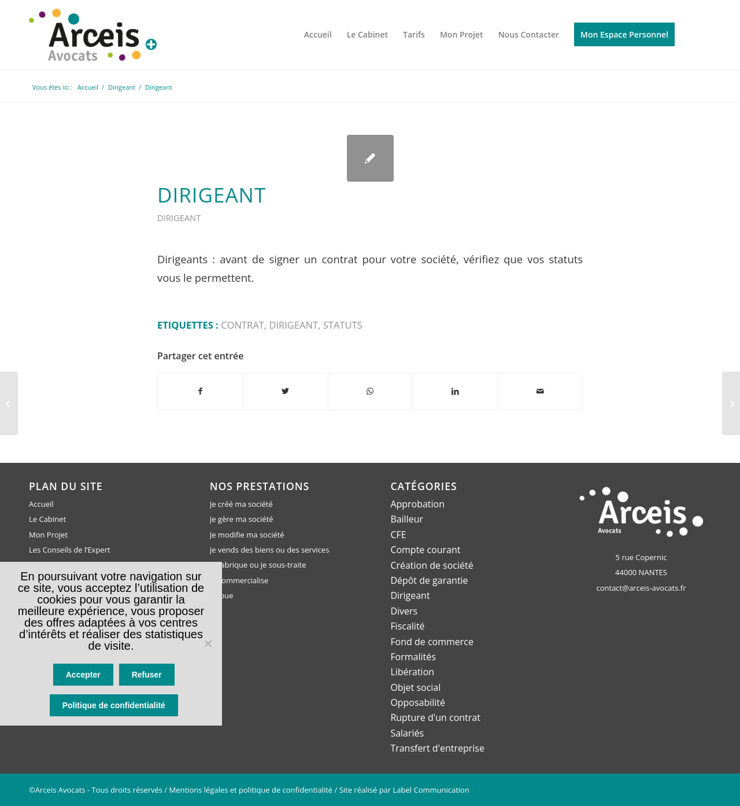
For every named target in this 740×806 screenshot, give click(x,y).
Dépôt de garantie (429, 580)
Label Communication (431, 790)
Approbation (417, 504)
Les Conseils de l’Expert (69, 549)
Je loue (222, 595)
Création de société (431, 565)
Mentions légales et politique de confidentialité (251, 790)
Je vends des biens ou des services (270, 549)
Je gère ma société (241, 519)
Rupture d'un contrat (435, 717)
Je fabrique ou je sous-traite (258, 565)
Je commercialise (239, 580)
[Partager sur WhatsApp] (370, 391)
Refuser (147, 675)
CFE (398, 534)
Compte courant (425, 549)
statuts (342, 325)
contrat (242, 325)
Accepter (83, 675)
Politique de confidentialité (113, 706)
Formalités (413, 656)
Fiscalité (407, 626)
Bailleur (406, 519)
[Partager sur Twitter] (285, 391)
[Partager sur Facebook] (200, 391)
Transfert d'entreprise (437, 748)
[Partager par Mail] (540, 391)
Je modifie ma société (247, 534)
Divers (403, 611)
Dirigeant (211, 194)
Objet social (415, 687)
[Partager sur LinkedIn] (455, 391)
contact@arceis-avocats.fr (641, 588)
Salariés (407, 733)
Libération (412, 671)
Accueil (41, 504)
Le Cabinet (47, 519)
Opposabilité (417, 702)
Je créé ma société (241, 504)
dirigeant (293, 325)
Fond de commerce (431, 641)
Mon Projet (48, 534)
